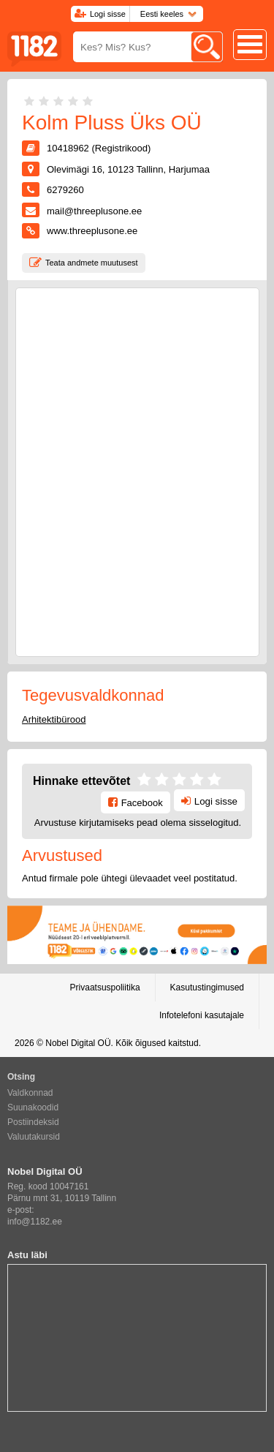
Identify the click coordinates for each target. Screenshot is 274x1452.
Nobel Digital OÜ (77, 1043)
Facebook (142, 802)
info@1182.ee (34, 1221)
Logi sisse (108, 14)
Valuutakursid (33, 1137)
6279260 (65, 189)
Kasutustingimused (207, 987)
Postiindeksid (33, 1122)
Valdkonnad (30, 1093)
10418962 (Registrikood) (99, 148)
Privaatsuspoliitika (105, 987)
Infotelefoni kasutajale (201, 1015)
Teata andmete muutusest (91, 262)
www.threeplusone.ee (92, 230)
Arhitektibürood (53, 719)
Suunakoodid (32, 1107)
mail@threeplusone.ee (94, 211)
